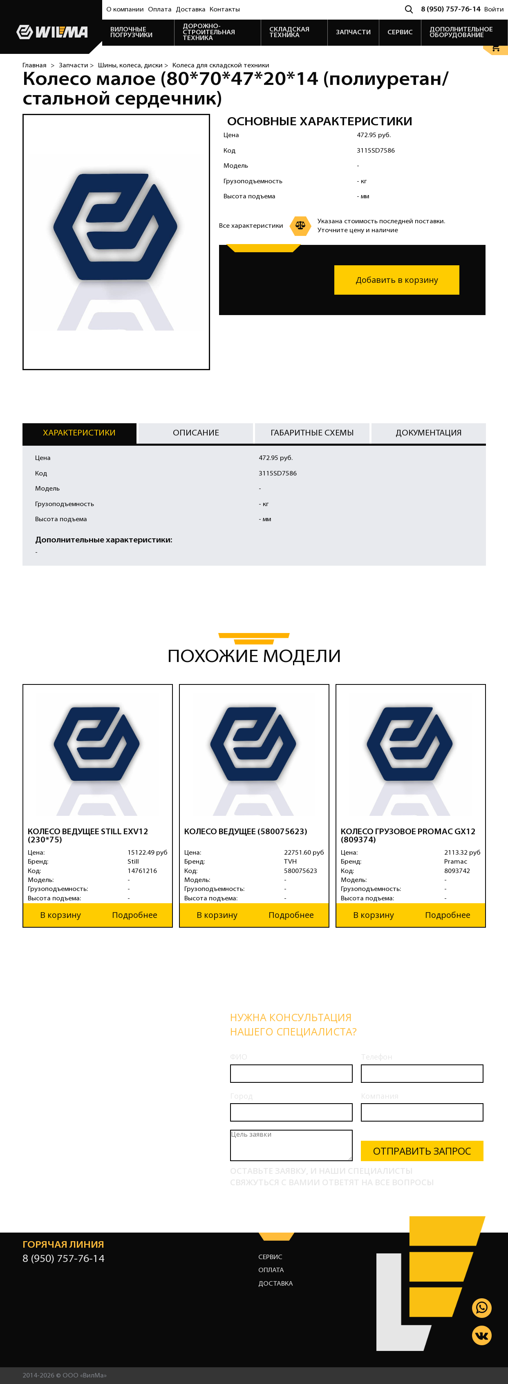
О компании (125, 10)
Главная (34, 65)
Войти (494, 10)
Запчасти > (76, 65)
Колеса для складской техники (220, 65)
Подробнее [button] (134, 914)
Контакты (225, 10)
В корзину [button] (60, 914)
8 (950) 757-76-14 (450, 9)
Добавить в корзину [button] (397, 279)
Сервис (270, 1256)
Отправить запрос (422, 1150)
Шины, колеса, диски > (133, 65)
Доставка (191, 10)
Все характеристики (251, 226)
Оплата (160, 10)
